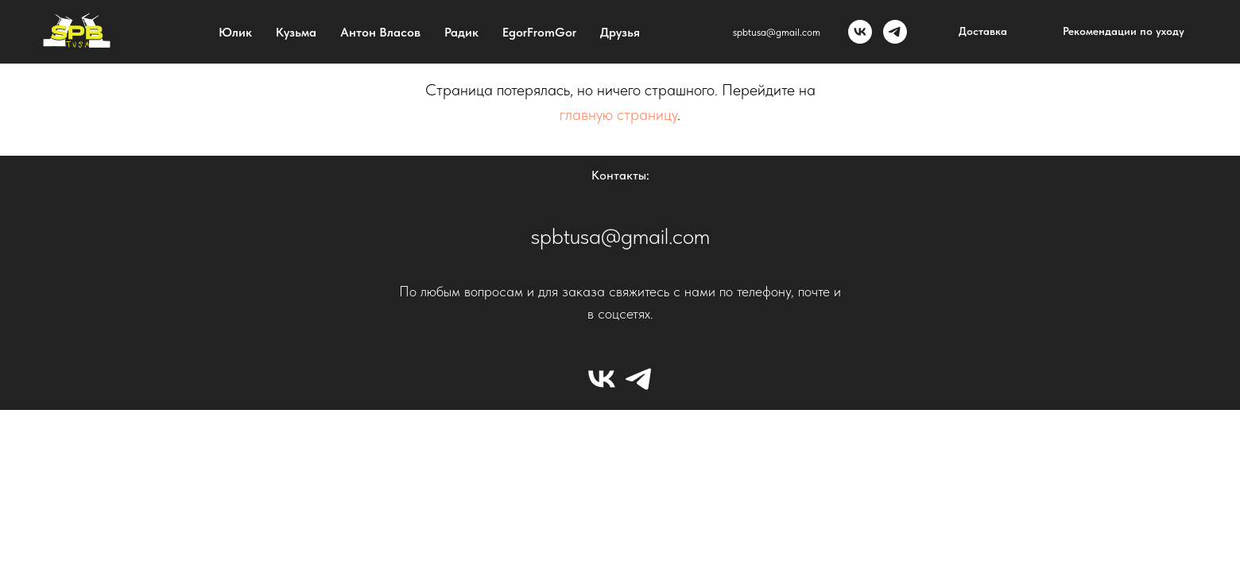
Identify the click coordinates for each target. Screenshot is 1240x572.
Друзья (620, 32)
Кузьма (296, 32)
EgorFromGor (539, 32)
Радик (461, 32)
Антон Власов (380, 32)
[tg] (895, 32)
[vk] (860, 32)
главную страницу (618, 114)
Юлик (235, 32)
